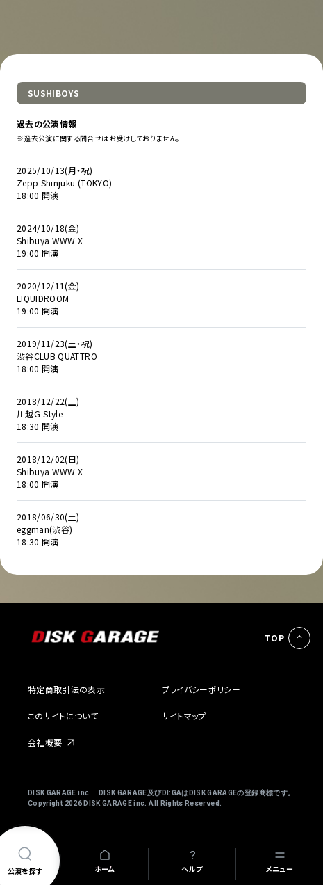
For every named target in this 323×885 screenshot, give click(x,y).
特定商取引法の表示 (66, 689)
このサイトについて (63, 715)
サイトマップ (184, 715)
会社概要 (45, 742)
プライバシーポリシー (201, 689)
